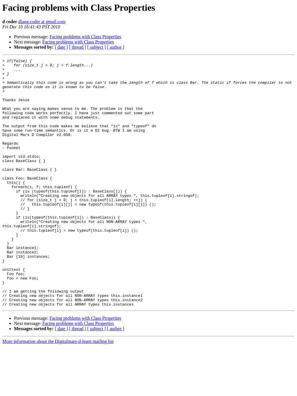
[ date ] (61, 47)
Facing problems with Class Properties (85, 36)
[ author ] (115, 47)
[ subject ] (96, 47)
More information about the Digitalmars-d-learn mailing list (58, 390)
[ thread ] (77, 47)
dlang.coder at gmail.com (42, 21)
